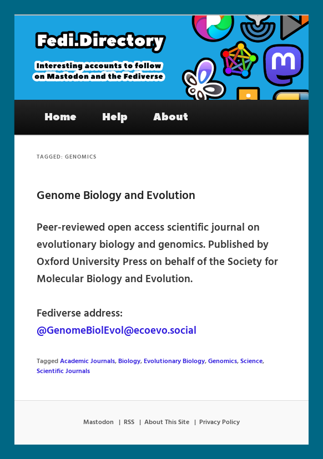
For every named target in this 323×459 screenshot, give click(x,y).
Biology (129, 361)
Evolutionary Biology (174, 361)
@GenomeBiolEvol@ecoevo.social (116, 331)
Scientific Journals (63, 371)
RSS (129, 422)
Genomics (222, 361)
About (170, 117)
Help (115, 117)
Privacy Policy (219, 422)
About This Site (166, 422)
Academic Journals (87, 361)
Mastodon (98, 422)
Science (251, 361)
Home (60, 117)
